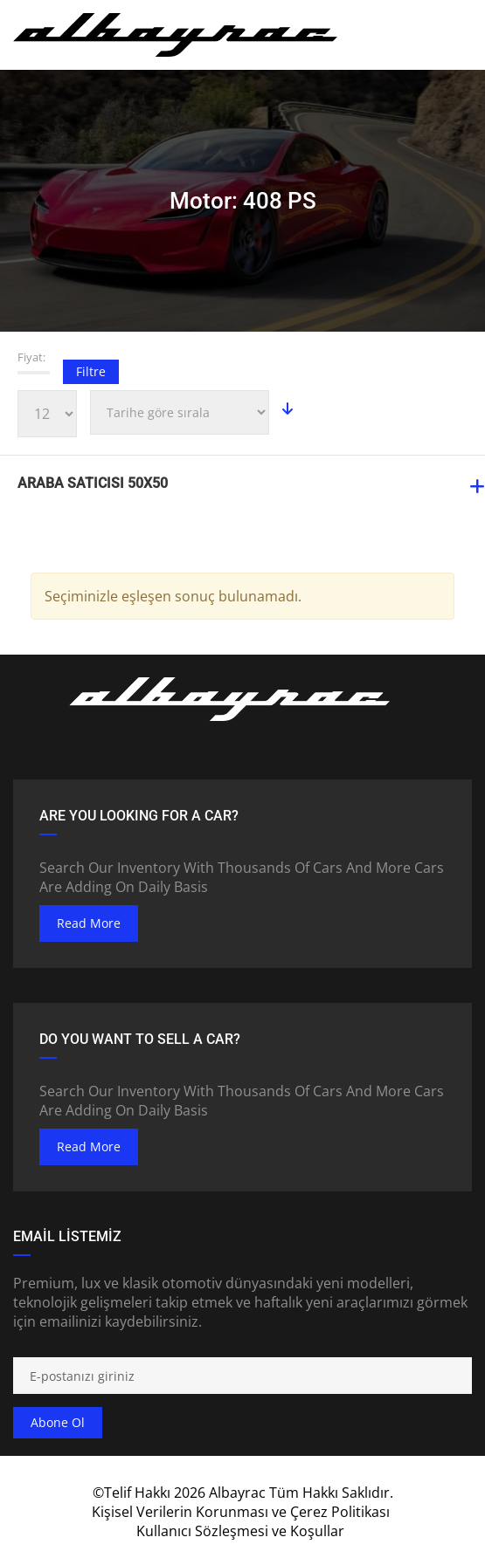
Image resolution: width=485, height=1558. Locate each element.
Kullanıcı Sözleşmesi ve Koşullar (240, 1531)
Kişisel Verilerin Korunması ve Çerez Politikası (241, 1511)
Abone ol (58, 1422)
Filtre (91, 371)
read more (89, 923)
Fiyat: (31, 357)
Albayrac (237, 1492)
